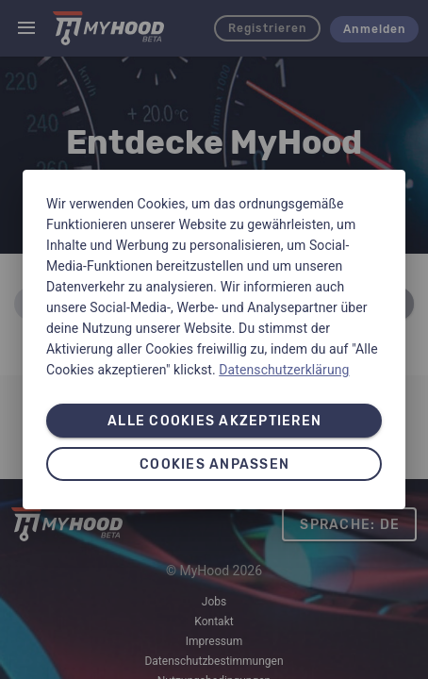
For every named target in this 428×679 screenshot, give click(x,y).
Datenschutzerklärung (284, 369)
